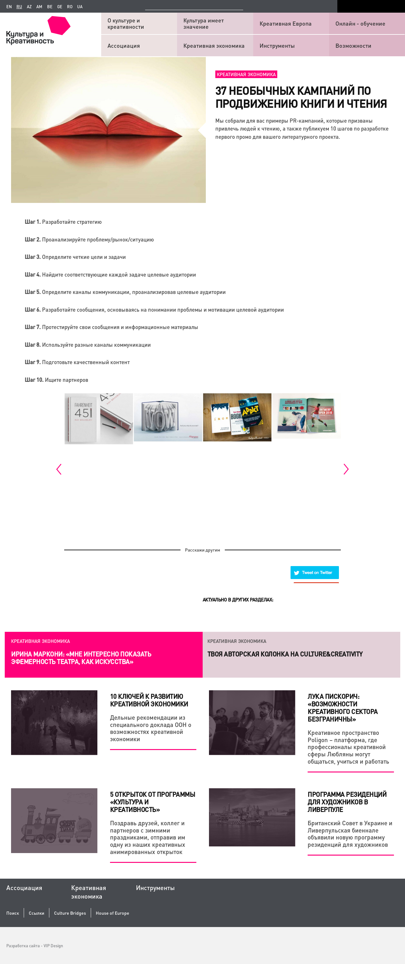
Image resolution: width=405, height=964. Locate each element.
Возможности (353, 45)
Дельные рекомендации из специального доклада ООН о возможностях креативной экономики (150, 728)
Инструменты (277, 45)
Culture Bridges (70, 913)
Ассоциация (123, 45)
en (9, 6)
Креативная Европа (286, 23)
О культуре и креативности (125, 23)
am (39, 6)
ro (69, 6)
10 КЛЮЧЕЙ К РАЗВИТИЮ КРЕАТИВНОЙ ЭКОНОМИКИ (149, 700)
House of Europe (112, 913)
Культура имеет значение (203, 23)
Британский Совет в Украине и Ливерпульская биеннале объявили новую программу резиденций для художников (350, 833)
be (49, 6)
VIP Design (53, 945)
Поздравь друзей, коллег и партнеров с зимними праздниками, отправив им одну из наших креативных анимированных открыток (147, 837)
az (29, 6)
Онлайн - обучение (360, 23)
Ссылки (36, 913)
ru (19, 6)
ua (80, 6)
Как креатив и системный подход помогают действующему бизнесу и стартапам (83, 658)
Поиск (12, 913)
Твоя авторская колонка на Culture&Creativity (285, 654)
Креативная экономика (214, 45)
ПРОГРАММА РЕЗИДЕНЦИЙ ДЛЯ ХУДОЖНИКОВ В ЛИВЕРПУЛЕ (347, 802)
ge (59, 6)
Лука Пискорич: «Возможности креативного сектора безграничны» (343, 707)
